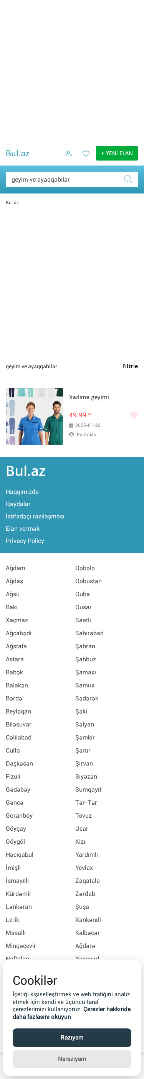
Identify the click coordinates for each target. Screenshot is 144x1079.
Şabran (85, 646)
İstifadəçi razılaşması (35, 516)
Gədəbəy (18, 789)
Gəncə (14, 802)
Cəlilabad (18, 737)
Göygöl (15, 841)
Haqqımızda (22, 491)
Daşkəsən (19, 763)
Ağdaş (14, 581)
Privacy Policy (25, 540)
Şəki (81, 711)
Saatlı (83, 620)
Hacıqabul (19, 854)
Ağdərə (85, 945)
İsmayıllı (17, 880)
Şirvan (84, 763)
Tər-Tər (86, 802)
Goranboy (19, 815)
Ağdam (15, 568)
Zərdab (85, 893)
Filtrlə (130, 366)
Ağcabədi (18, 633)
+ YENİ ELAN (117, 153)
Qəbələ (85, 568)
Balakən (17, 685)
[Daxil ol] (66, 159)
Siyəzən (86, 776)
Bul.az (18, 153)
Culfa (13, 750)
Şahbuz (85, 659)
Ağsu (13, 594)
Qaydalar (18, 504)
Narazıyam (72, 1059)
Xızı (80, 841)
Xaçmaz (17, 620)
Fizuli (13, 776)
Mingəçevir (21, 945)
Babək (14, 672)
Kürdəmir (18, 893)
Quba (82, 594)
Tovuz (83, 815)
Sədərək (86, 698)
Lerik (12, 919)
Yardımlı (86, 854)
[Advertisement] (72, 72)
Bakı (12, 607)
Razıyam (72, 1037)
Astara (15, 659)
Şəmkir (85, 737)
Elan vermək (23, 528)
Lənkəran (19, 906)
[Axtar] (130, 179)
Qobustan (88, 581)
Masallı (16, 932)
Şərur (83, 750)
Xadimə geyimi (89, 397)
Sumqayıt (88, 789)
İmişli (13, 867)
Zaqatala (87, 880)
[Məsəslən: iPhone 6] (72, 179)
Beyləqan (18, 711)
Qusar (83, 607)
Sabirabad (89, 633)
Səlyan (84, 724)
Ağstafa (16, 646)
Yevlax (84, 867)
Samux (84, 685)
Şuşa (82, 906)
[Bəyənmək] (103, 416)
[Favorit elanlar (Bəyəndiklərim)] (83, 159)
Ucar (81, 828)
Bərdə (14, 698)
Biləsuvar (18, 724)
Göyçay (16, 828)
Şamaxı (85, 672)
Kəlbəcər (87, 932)
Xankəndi (88, 919)
